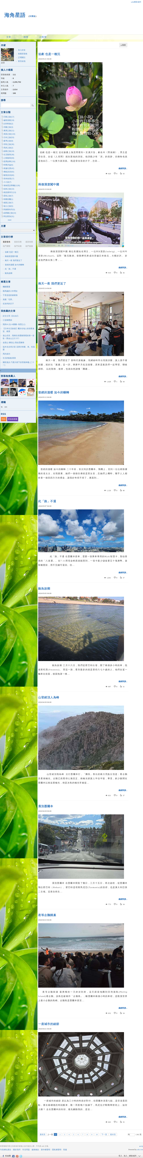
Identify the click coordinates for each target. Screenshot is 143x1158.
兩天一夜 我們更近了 (52, 283)
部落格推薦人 (8, 376)
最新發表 (6, 242)
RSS (4, 419)
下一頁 (104, 1134)
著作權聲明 (45, 1150)
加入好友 (21, 50)
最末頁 (113, 1134)
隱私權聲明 (56, 1150)
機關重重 (6, 287)
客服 (65, 1150)
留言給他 (21, 61)
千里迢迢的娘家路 (10, 295)
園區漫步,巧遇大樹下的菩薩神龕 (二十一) (18, 363)
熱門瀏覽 (6, 246)
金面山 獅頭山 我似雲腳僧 (13, 342)
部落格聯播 (12, 419)
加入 (125, 1156)
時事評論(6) (8, 165)
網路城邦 (132, 1156)
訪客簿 (42, 37)
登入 (120, 1156)
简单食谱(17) (8, 179)
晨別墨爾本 (45, 806)
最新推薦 (29, 242)
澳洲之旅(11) (8, 130)
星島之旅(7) (8, 196)
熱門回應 (18, 246)
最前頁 (42, 1134)
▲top (141, 1146)
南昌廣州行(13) (9, 192)
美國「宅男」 (8, 299)
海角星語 (14, 15)
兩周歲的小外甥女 (10, 291)
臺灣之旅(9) (8, 141)
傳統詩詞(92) (8, 172)
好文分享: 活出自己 (11, 316)
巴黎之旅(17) (8, 117)
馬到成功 (6, 354)
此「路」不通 (47, 501)
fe (2, 407)
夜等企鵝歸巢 (47, 915)
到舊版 (32, 16)
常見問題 (26, 1150)
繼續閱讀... (123, 168)
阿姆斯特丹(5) (9, 209)
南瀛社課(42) (8, 168)
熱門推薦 (29, 246)
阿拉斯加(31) (8, 216)
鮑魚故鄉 (44, 588)
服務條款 (35, 1150)
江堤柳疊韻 (7, 320)
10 (97, 1134)
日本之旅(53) (8, 137)
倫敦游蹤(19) (8, 120)
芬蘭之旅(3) (8, 127)
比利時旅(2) (8, 124)
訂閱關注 (21, 57)
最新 (124, 45)
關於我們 (16, 1150)
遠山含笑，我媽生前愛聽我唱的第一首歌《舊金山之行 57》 (18, 336)
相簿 (25, 37)
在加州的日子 (8, 304)
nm (5, 407)
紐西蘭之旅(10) (9, 213)
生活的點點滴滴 (9, 358)
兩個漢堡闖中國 (48, 184)
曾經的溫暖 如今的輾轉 (53, 392)
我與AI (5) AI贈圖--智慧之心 (14, 324)
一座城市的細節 (48, 1024)
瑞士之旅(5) (8, 206)
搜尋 (32, 105)
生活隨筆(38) (8, 154)
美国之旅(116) (9, 134)
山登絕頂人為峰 (48, 697)
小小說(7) (7, 182)
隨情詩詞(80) (8, 175)
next (9, 220)
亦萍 (3, 63)
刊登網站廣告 (5, 1150)
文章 (8, 37)
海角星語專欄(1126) (11, 185)
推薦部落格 (22, 54)
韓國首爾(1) (8, 199)
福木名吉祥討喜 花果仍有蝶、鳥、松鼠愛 (19, 348)
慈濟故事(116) (9, 161)
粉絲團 (8, 1156)
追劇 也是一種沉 (49, 54)
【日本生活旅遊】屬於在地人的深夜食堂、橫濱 (18, 329)
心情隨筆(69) (8, 158)
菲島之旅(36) (8, 144)
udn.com (140, 1150)
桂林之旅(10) (8, 189)
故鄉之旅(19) (8, 151)
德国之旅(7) (8, 203)
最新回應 (18, 242)
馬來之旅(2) (8, 148)
